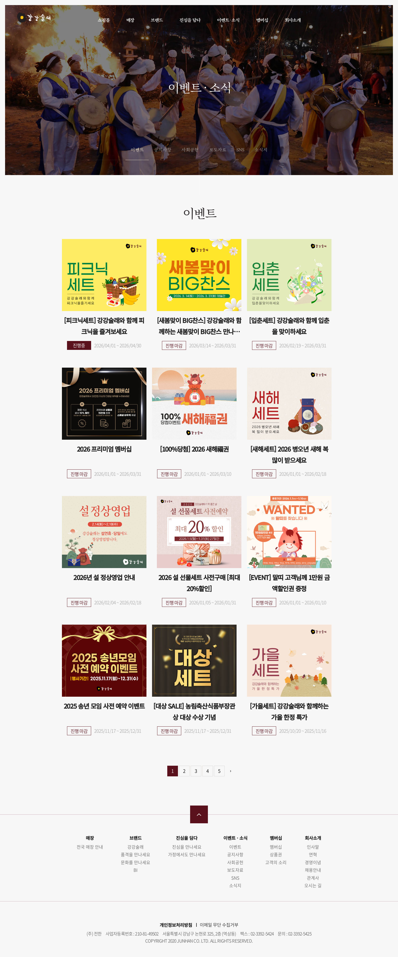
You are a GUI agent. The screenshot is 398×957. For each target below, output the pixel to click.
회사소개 (293, 20)
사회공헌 (189, 149)
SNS (240, 149)
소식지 (260, 149)
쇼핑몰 (103, 20)
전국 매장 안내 (90, 847)
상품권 (276, 854)
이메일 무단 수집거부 (219, 924)
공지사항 (162, 149)
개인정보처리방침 (176, 925)
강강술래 (31, 19)
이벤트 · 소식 (228, 20)
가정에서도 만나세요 (187, 854)
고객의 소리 (276, 862)
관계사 (313, 878)
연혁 (313, 854)
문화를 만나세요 (135, 862)
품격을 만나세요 (135, 854)
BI (136, 870)
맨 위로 (199, 814)
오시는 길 (313, 885)
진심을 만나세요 (187, 847)
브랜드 (157, 20)
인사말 (313, 847)
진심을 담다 (189, 20)
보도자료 (217, 149)
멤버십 (262, 20)
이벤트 (136, 149)
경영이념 (313, 862)
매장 (130, 20)
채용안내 (313, 870)
